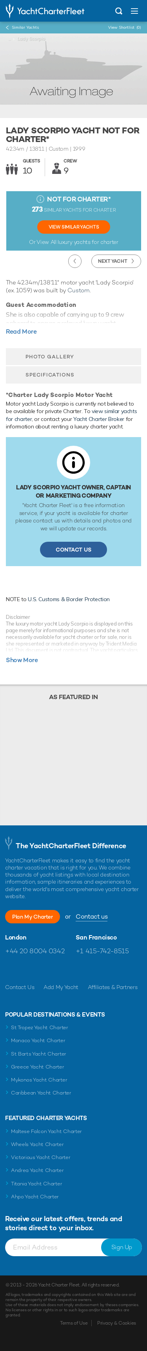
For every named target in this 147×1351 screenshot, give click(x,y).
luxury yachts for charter (88, 241)
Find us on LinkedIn (62, 969)
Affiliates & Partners (113, 987)
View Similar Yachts (74, 227)
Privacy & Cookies (116, 1323)
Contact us (91, 916)
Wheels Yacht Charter (37, 1144)
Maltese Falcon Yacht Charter (46, 1131)
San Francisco (96, 937)
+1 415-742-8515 (102, 951)
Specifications (49, 374)
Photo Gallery (49, 356)
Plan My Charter (32, 916)
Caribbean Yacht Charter (41, 1092)
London (16, 937)
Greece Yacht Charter (37, 1066)
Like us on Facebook (11, 969)
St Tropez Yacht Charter (39, 1027)
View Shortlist (124, 27)
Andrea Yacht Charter (37, 1170)
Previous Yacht (75, 261)
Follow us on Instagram (45, 969)
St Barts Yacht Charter (38, 1053)
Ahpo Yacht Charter (35, 1196)
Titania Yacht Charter (36, 1183)
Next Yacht (112, 261)
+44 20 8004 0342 (34, 951)
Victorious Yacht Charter (40, 1157)
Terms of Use (73, 1323)
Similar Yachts (25, 27)
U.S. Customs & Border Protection (69, 599)
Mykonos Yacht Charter (39, 1079)
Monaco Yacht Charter (38, 1040)
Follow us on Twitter (28, 969)
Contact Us (73, 549)
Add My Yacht (61, 987)
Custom (78, 290)
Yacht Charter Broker (98, 419)
